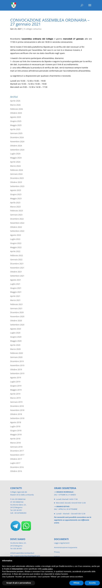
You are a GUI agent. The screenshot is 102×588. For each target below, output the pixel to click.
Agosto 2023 (15, 190)
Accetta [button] (92, 583)
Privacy (57, 552)
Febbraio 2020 (16, 353)
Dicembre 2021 (17, 263)
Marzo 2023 (15, 206)
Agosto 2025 (15, 117)
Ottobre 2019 (16, 369)
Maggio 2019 (16, 390)
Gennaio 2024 (16, 174)
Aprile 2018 (15, 438)
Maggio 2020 (16, 341)
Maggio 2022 (16, 247)
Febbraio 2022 (16, 255)
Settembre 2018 (17, 418)
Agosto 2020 (15, 329)
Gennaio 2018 (16, 447)
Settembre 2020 (17, 324)
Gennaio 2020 (16, 357)
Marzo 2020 (15, 349)
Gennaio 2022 (16, 259)
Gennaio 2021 (16, 308)
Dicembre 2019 (17, 361)
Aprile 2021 (15, 296)
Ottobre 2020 (16, 320)
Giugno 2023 (15, 194)
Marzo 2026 (15, 105)
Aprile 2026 (15, 101)
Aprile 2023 (15, 202)
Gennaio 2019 (16, 402)
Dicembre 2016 (17, 467)
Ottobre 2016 (16, 471)
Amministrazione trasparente (65, 547)
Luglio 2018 (15, 426)
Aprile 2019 (15, 394)
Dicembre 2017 (17, 450)
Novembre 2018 (17, 410)
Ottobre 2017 (16, 459)
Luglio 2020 (15, 332)
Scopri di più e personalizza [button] (18, 583)
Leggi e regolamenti (61, 543)
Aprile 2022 (15, 251)
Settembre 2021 (17, 276)
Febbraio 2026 (16, 109)
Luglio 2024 (15, 153)
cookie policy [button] (47, 569)
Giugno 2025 (15, 121)
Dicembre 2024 (17, 137)
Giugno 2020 (15, 337)
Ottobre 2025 (16, 113)
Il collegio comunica (32, 29)
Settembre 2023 (17, 186)
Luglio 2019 (15, 381)
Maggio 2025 (16, 125)
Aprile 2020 (15, 345)
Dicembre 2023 (17, 178)
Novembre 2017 (17, 455)
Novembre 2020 (17, 316)
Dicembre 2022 (17, 219)
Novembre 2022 (17, 223)
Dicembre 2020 (17, 312)
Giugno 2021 (15, 288)
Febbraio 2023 (16, 210)
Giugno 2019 (15, 385)
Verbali (57, 556)
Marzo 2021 (15, 300)
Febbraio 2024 (16, 170)
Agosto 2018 (15, 422)
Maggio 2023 (16, 198)
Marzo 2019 (15, 398)
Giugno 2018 (15, 430)
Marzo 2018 (15, 442)
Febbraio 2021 (16, 304)
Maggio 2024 (16, 157)
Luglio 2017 (15, 463)
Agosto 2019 (15, 377)
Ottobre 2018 (16, 414)
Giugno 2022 (15, 243)
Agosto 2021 (15, 280)
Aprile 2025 (15, 129)
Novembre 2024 (17, 141)
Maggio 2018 (16, 434)
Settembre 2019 (17, 373)
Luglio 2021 (15, 284)
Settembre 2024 (17, 149)
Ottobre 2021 (16, 271)
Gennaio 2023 (16, 214)
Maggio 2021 (16, 292)
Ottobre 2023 (16, 182)
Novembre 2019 (17, 365)
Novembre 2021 (17, 267)
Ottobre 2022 (16, 227)
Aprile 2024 (15, 162)
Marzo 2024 (15, 166)
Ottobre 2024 (16, 145)
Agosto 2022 (15, 235)
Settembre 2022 (17, 231)
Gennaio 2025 (16, 133)
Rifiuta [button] (76, 583)
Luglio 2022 (15, 239)
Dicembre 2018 (17, 406)
